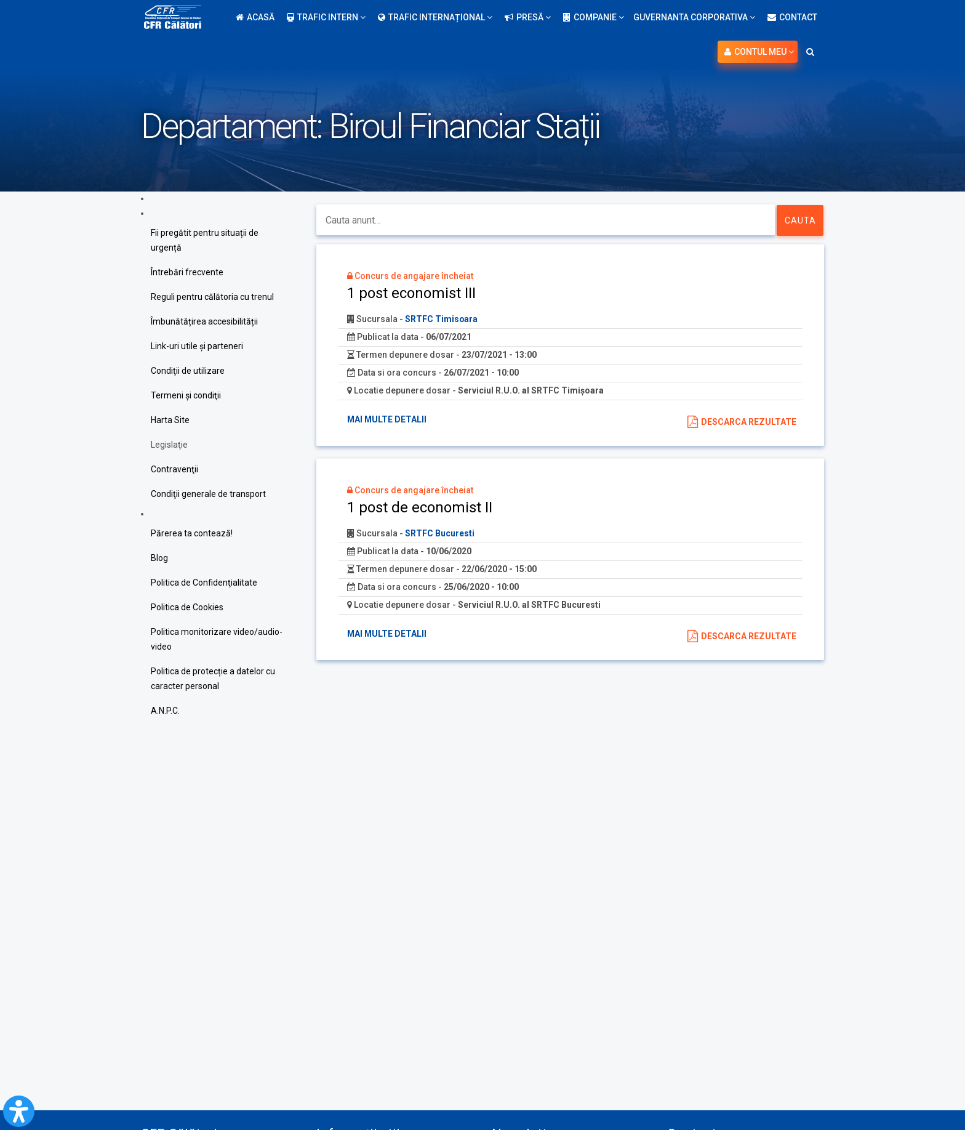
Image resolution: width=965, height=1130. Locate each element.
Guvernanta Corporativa (694, 17)
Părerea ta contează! (192, 533)
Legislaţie (169, 445)
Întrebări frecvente (187, 272)
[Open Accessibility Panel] (18, 1111)
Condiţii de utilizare (188, 371)
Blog (159, 558)
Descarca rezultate (748, 422)
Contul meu (759, 52)
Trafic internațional (435, 17)
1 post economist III (411, 293)
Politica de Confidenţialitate (204, 582)
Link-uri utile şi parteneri (197, 346)
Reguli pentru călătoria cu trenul (212, 297)
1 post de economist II (419, 507)
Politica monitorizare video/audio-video (216, 639)
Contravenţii (174, 469)
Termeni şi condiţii (186, 395)
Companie (593, 17)
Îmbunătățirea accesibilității (204, 321)
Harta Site (170, 420)
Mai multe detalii (387, 419)
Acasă (255, 17)
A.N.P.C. (165, 711)
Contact (792, 17)
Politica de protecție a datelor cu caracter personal (213, 678)
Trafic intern (326, 17)
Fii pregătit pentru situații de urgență (204, 240)
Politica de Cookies (187, 607)
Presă (528, 17)
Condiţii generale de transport (208, 494)
